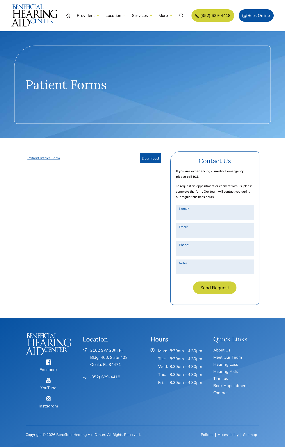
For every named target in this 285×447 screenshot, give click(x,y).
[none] (88, 15)
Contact (220, 392)
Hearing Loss (225, 364)
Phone (184, 245)
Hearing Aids (225, 371)
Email (183, 227)
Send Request (214, 287)
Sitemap (250, 434)
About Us (221, 350)
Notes (183, 263)
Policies (207, 434)
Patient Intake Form (43, 158)
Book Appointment (230, 385)
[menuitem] (34, 15)
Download (150, 158)
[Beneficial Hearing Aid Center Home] (48, 344)
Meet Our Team (227, 357)
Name (184, 209)
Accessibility (228, 434)
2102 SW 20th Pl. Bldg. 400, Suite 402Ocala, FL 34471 (109, 357)
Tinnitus (220, 378)
